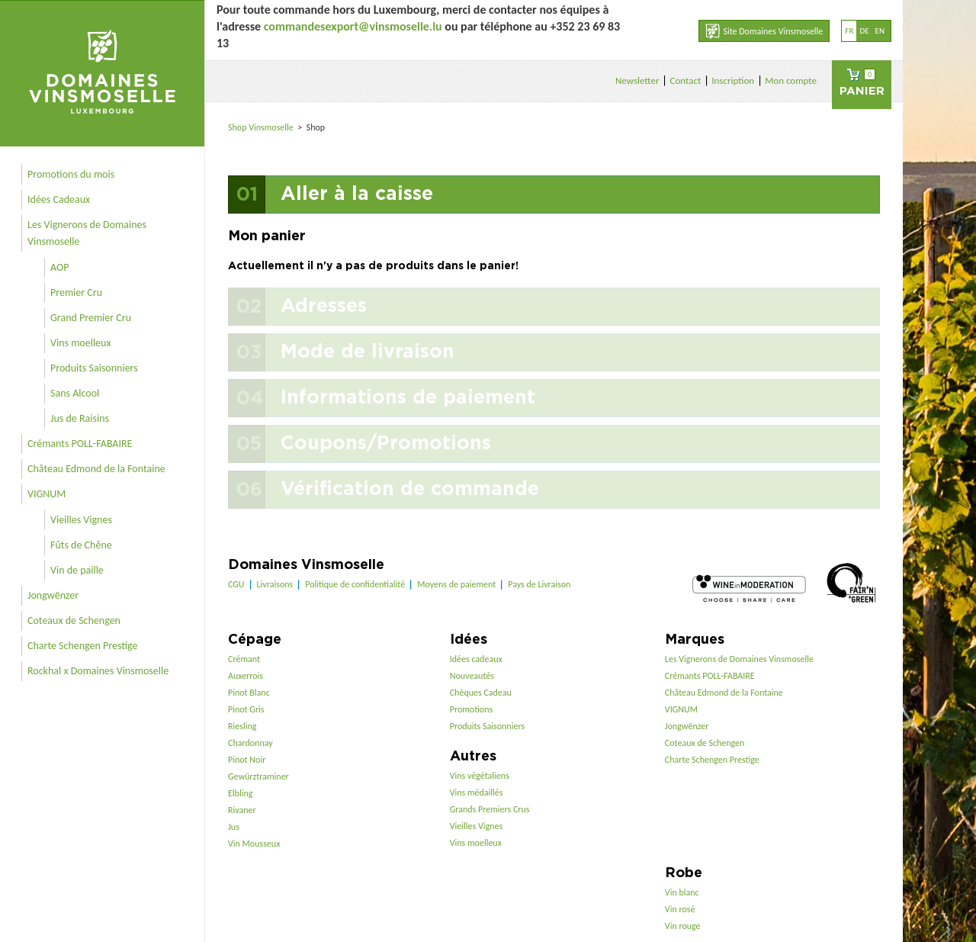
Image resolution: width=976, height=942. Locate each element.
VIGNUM (46, 493)
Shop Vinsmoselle (262, 127)
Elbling (240, 793)
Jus (233, 826)
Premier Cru (76, 292)
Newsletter (637, 80)
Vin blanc (682, 892)
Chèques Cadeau (481, 692)
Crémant (244, 659)
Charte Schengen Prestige (82, 645)
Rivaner (242, 810)
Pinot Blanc (249, 692)
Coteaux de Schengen (73, 620)
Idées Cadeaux (58, 199)
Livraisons (275, 584)
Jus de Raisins (79, 418)
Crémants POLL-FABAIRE (79, 443)
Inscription (732, 80)
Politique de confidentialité (355, 584)
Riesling (242, 726)
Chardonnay (250, 743)
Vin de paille (77, 570)
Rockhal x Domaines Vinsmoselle (98, 670)
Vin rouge (683, 926)
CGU (236, 584)
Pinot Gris (246, 709)
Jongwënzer (53, 595)
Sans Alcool (74, 393)
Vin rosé (680, 909)
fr (849, 31)
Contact (685, 80)
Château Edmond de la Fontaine (96, 468)
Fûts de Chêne (81, 545)
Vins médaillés (476, 792)
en (879, 31)
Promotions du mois (70, 174)
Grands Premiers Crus (490, 809)
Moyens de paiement (456, 584)
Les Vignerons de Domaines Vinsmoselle (86, 233)
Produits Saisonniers (94, 368)
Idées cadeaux (476, 659)
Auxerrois (245, 675)
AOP (59, 267)
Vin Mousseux (254, 843)
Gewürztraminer (258, 776)
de (863, 31)
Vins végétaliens (479, 775)
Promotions (471, 709)
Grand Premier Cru (90, 317)
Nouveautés (472, 675)
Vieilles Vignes (81, 519)
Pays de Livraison (539, 584)
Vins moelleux (80, 342)
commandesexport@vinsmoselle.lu (353, 26)
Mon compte (791, 80)
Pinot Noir (246, 759)
